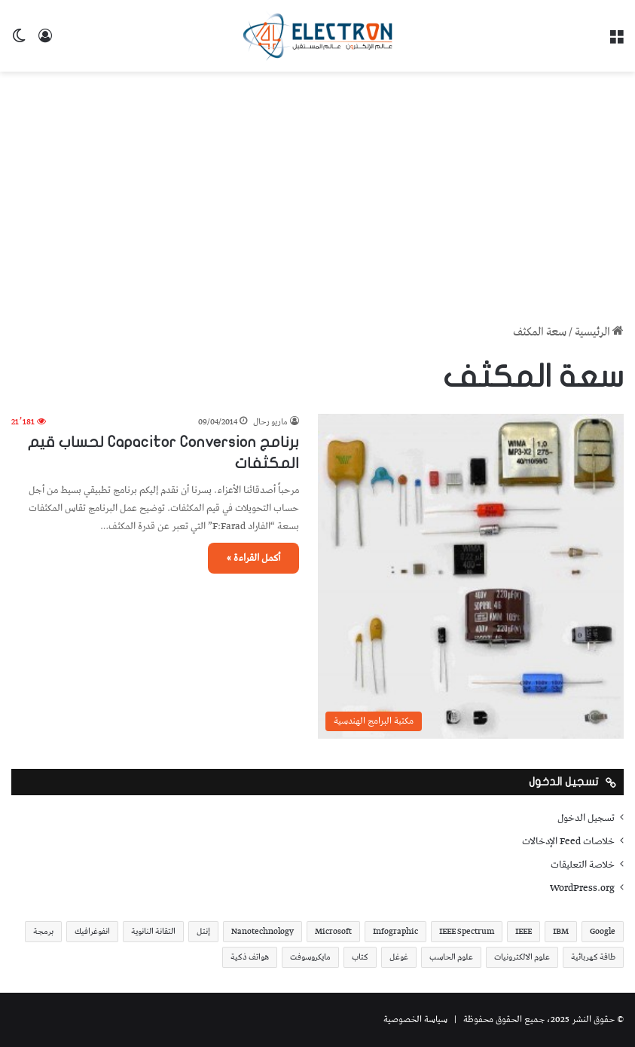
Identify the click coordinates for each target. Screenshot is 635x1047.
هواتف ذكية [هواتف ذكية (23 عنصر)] (249, 957)
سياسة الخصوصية (415, 1019)
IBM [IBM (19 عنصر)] (561, 931)
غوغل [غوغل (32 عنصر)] (398, 957)
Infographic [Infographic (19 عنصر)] (395, 931)
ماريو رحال (270, 422)
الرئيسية (599, 332)
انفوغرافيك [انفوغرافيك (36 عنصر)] (92, 931)
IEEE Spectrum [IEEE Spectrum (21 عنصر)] (466, 931)
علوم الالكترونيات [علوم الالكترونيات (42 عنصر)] (522, 957)
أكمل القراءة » (253, 558)
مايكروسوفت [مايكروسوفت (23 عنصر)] (310, 957)
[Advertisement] (317, 192)
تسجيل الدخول (586, 818)
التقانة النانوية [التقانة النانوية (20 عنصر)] (153, 931)
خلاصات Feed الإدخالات (568, 841)
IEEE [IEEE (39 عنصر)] (523, 931)
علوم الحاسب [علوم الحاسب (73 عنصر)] (451, 957)
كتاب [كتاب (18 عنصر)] (360, 957)
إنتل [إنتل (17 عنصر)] (203, 931)
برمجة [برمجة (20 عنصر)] (43, 931)
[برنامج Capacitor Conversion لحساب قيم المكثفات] (471, 576)
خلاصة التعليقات (583, 865)
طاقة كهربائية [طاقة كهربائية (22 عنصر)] (593, 957)
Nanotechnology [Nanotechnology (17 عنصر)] (262, 931)
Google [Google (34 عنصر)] (602, 931)
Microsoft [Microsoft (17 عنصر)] (333, 931)
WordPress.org (582, 888)
